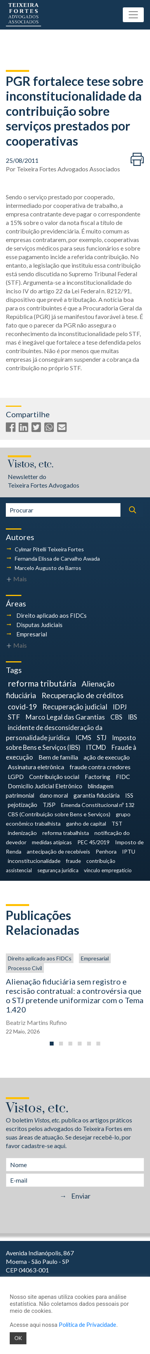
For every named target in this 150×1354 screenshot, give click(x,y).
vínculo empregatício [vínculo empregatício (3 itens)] (108, 870)
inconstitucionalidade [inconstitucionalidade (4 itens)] (34, 860)
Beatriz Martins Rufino (36, 1022)
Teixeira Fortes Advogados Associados (68, 169)
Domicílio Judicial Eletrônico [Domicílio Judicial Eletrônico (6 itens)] (45, 785)
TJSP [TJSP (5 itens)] (49, 804)
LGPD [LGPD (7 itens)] (16, 776)
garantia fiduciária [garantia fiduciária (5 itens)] (96, 795)
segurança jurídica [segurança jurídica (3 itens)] (57, 870)
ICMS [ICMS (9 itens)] (83, 738)
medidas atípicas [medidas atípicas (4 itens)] (52, 842)
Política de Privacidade (87, 1324)
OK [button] (18, 1338)
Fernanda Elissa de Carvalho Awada (57, 558)
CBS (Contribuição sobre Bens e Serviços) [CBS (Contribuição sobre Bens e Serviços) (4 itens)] (59, 814)
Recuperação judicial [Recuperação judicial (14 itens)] (74, 706)
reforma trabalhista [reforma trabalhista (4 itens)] (65, 832)
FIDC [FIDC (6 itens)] (123, 776)
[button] (51, 1043)
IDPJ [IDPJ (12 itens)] (120, 707)
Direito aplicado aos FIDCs (51, 615)
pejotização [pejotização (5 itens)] (22, 804)
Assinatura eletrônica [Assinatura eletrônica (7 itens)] (36, 766)
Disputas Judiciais (39, 624)
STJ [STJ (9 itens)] (101, 738)
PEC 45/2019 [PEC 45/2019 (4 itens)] (93, 842)
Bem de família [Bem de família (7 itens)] (58, 757)
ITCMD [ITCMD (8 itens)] (96, 747)
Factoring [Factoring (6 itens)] (97, 776)
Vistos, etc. (31, 464)
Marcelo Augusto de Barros (48, 568)
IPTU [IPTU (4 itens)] (128, 851)
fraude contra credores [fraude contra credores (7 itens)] (100, 766)
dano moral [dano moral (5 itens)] (54, 795)
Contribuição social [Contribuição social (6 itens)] (54, 776)
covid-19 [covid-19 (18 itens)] (22, 706)
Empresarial (31, 634)
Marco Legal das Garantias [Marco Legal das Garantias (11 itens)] (65, 717)
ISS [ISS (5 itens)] (129, 795)
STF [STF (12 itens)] (14, 717)
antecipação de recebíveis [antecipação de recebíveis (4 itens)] (58, 851)
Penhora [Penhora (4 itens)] (106, 851)
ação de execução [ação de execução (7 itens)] (107, 757)
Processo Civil (25, 968)
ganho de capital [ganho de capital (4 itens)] (86, 823)
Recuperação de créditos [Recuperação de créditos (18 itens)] (83, 695)
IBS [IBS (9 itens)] (132, 717)
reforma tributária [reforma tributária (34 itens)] (42, 683)
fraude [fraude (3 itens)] (73, 861)
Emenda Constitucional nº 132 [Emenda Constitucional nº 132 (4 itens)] (97, 805)
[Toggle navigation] (133, 15)
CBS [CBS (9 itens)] (116, 717)
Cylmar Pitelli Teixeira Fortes (49, 549)
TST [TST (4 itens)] (117, 823)
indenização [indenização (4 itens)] (22, 832)
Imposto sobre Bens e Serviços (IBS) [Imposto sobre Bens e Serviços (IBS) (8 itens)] (71, 742)
